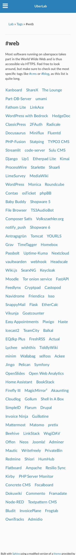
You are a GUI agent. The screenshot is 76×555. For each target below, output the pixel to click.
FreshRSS (37, 339)
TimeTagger (27, 245)
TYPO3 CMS (58, 142)
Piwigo (48, 322)
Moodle (12, 279)
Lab (11, 24)
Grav (9, 245)
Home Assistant (18, 382)
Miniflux (37, 133)
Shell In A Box (52, 399)
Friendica (36, 296)
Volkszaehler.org (50, 219)
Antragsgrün (16, 236)
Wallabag (27, 356)
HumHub (46, 459)
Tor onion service (37, 279)
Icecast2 (12, 331)
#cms (33, 73)
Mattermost (15, 425)
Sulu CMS (57, 150)
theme (57, 554)
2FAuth (36, 125)
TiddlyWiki (48, 348)
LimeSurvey (15, 176)
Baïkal (48, 331)
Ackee (60, 356)
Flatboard (13, 468)
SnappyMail (15, 305)
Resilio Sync (56, 468)
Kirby (10, 477)
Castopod (53, 288)
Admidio (35, 519)
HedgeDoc (61, 116)
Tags (20, 24)
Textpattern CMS (42, 502)
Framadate (58, 494)
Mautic (11, 451)
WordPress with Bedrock (26, 116)
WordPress (14, 185)
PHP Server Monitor (36, 477)
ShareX (32, 90)
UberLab (40, 6)
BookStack (45, 382)
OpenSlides (15, 374)
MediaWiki (39, 176)
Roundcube (54, 185)
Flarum (30, 408)
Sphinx (16, 554)
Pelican (24, 365)
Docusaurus (15, 133)
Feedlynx (13, 288)
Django (11, 159)
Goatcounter (33, 313)
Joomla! (38, 442)
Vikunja (11, 313)
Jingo (10, 365)
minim (10, 356)
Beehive (12, 434)
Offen (10, 442)
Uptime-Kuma (36, 253)
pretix (53, 425)
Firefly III (12, 391)
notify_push (15, 227)
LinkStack (31, 434)
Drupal (46, 408)
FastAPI (62, 279)
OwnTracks (14, 519)
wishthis (28, 348)
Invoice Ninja (16, 416)
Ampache (34, 468)
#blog (45, 73)
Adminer (56, 442)
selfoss (45, 356)
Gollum (31, 399)
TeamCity (31, 331)
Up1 (25, 159)
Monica (34, 185)
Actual (54, 339)
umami (41, 99)
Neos (23, 442)
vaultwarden (16, 262)
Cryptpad (33, 288)
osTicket (29, 193)
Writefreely (31, 451)
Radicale (53, 125)
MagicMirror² (36, 391)
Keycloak (47, 270)
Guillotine (40, 416)
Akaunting (60, 391)
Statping (37, 142)
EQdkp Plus (15, 339)
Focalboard (44, 485)
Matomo (37, 425)
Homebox (49, 245)
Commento (35, 494)
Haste (63, 322)
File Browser (16, 210)
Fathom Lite (15, 107)
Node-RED (14, 502)
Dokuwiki (13, 494)
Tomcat (37, 236)
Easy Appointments (22, 322)
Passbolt (12, 253)
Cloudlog (13, 399)
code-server (35, 150)
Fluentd (54, 133)
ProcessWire (16, 167)
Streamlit (13, 150)
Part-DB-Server (18, 99)
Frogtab (51, 511)
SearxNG (28, 270)
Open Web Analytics (46, 374)
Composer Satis (18, 219)
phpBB (45, 193)
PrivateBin (53, 451)
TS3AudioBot (42, 210)
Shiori (29, 459)
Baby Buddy (15, 202)
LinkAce (37, 107)
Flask (33, 305)
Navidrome (15, 296)
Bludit (10, 511)
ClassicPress (15, 125)
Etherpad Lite (44, 159)
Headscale (59, 262)
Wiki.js (11, 270)
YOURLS (54, 236)
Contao (11, 193)
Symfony (41, 365)
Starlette (38, 167)
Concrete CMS (18, 485)
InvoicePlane (30, 511)
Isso (51, 296)
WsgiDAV (52, 434)
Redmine (12, 459)
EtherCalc (50, 305)
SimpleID (13, 408)
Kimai (65, 159)
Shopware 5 (40, 202)
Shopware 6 (40, 227)
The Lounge (52, 90)
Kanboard (13, 90)
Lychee (11, 348)
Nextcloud (60, 253)
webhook (39, 262)
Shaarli (54, 167)
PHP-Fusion (15, 142)
